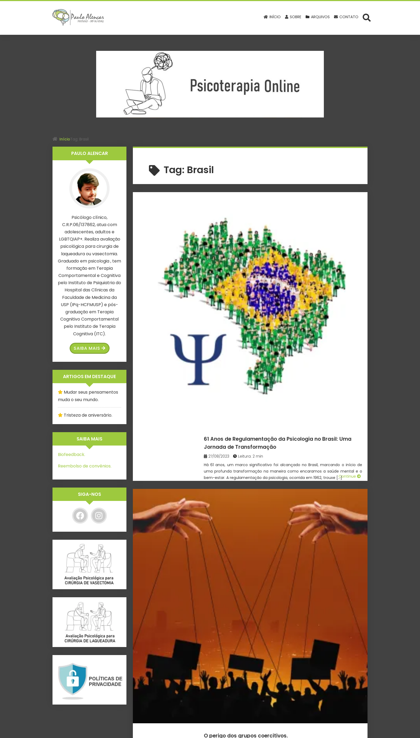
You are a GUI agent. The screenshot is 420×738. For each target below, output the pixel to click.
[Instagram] (99, 515)
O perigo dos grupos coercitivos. (275, 292)
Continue (350, 267)
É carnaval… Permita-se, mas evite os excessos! (284, 384)
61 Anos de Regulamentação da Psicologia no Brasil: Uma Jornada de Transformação (284, 212)
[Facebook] (80, 515)
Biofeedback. (71, 454)
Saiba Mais (90, 348)
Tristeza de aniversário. (88, 415)
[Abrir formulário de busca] (367, 17)
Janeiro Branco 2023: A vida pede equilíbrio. (277, 473)
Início (64, 139)
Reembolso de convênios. (84, 466)
